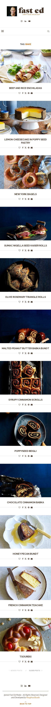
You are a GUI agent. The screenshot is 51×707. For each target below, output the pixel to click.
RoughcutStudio (33, 697)
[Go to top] (25, 704)
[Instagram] (21, 21)
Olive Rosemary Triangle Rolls (25, 297)
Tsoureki (26, 656)
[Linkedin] (25, 21)
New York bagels (25, 194)
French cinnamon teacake (25, 605)
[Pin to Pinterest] (28, 93)
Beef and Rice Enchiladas (25, 88)
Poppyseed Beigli (26, 451)
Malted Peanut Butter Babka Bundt (25, 348)
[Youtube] (29, 21)
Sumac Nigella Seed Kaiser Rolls (25, 245)
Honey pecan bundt (25, 553)
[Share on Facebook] (22, 93)
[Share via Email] (32, 93)
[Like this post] (19, 93)
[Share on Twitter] (25, 93)
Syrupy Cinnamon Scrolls (25, 399)
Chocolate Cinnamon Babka (25, 502)
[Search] (48, 31)
